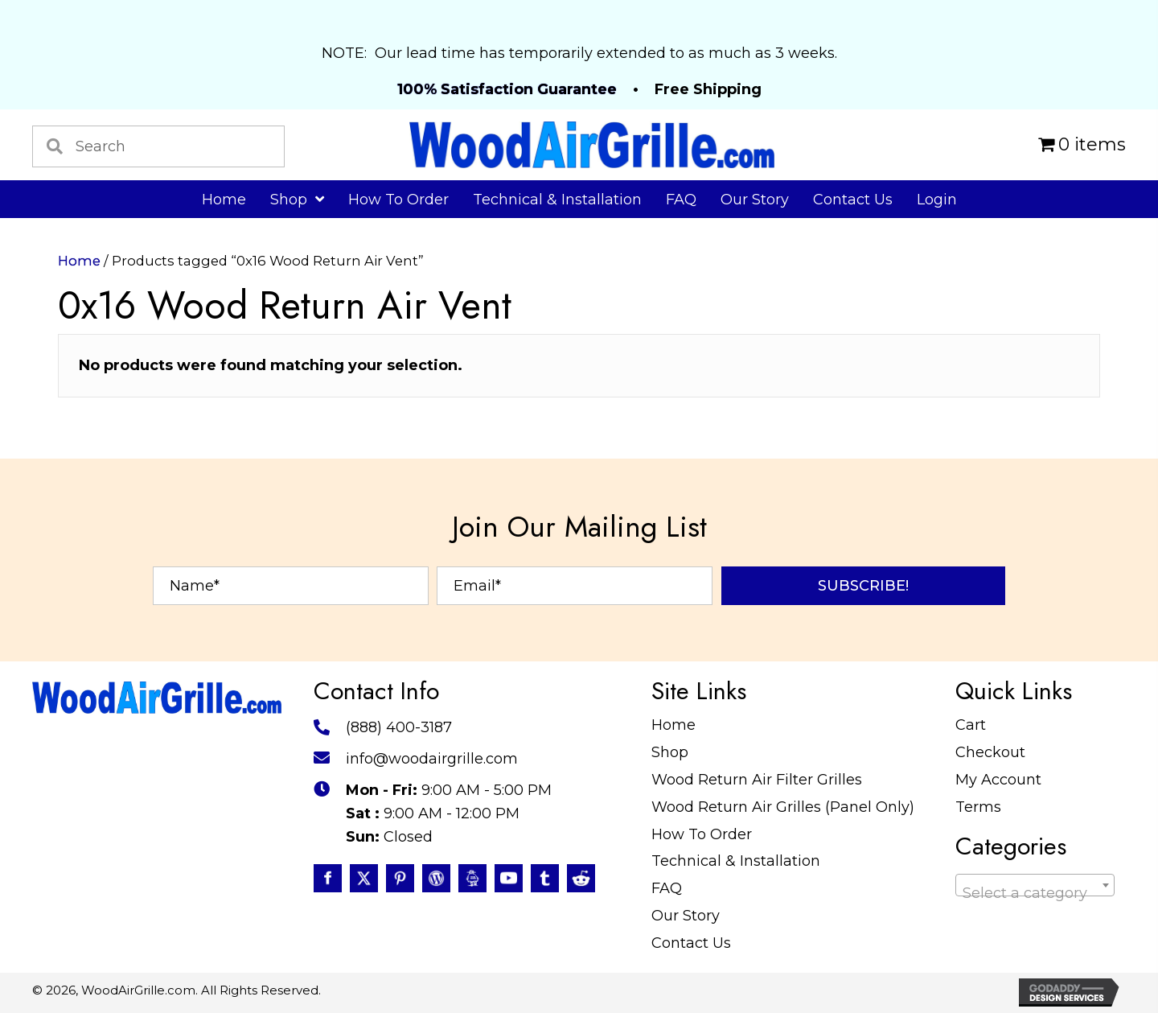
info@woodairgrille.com (432, 759)
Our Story (685, 915)
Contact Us (691, 943)
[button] (863, 585)
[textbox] (1035, 893)
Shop (669, 752)
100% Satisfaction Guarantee (507, 89)
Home (79, 261)
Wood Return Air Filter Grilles (756, 780)
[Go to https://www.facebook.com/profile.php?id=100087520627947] (328, 878)
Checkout (990, 752)
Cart (970, 725)
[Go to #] (436, 878)
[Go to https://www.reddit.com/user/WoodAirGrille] (581, 878)
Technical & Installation (735, 861)
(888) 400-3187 (399, 727)
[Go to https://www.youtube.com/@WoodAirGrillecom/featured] (509, 878)
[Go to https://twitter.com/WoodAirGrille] (364, 878)
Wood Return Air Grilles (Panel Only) (782, 807)
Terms (978, 807)
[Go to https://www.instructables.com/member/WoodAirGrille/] (472, 878)
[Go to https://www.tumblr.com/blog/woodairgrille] (545, 878)
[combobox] (1035, 885)
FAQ (666, 888)
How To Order (701, 834)
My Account (998, 780)
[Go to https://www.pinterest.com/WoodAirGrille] (400, 878)
